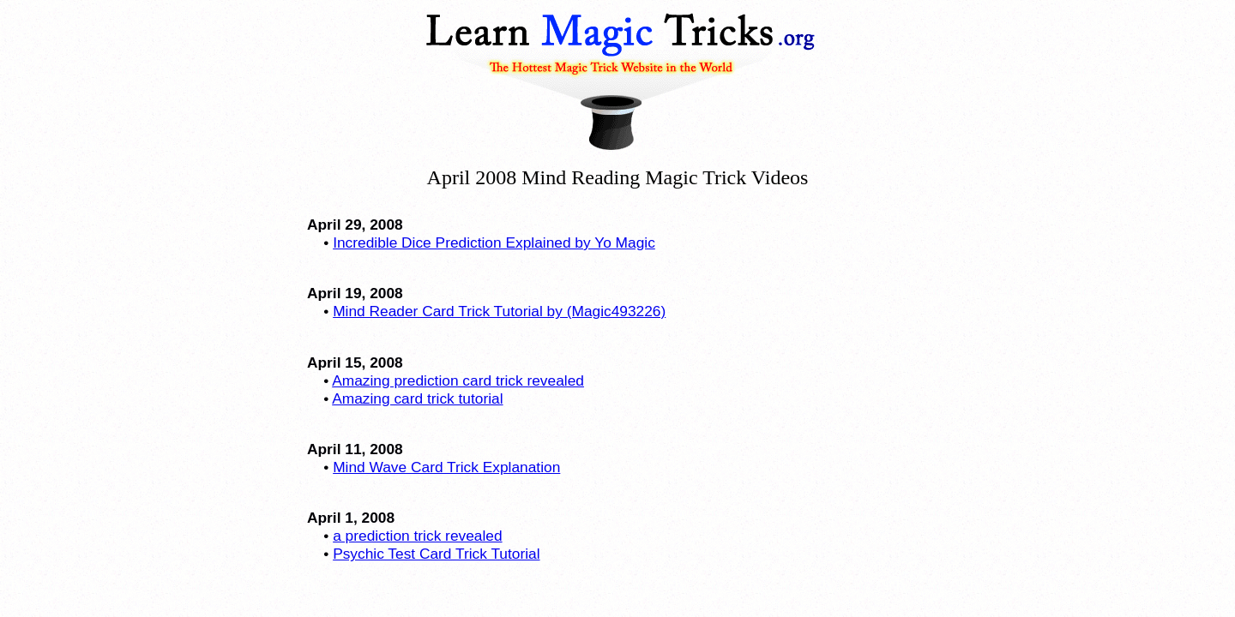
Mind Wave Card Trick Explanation (446, 467)
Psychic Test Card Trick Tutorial (436, 553)
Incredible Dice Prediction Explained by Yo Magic (494, 242)
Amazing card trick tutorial (417, 398)
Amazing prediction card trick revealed (458, 380)
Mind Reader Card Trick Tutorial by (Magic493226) (499, 311)
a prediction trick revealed (417, 535)
